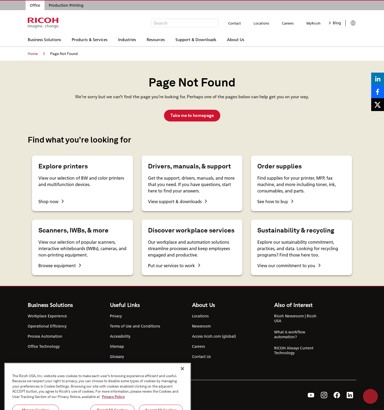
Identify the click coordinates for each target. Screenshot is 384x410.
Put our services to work (174, 265)
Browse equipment (59, 265)
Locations (261, 23)
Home (36, 54)
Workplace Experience (47, 316)
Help (370, 396)
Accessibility (120, 336)
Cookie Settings (123, 366)
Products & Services (89, 39)
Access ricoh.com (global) (214, 336)
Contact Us (201, 356)
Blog (335, 23)
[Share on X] (377, 104)
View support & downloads (177, 201)
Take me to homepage (192, 115)
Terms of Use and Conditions (135, 326)
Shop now (51, 201)
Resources (156, 39)
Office (35, 5)
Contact (234, 23)
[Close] (182, 396)
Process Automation (45, 336)
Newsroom (201, 326)
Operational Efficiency (47, 326)
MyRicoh (313, 23)
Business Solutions (44, 39)
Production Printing (66, 5)
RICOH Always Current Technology (293, 350)
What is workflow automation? (289, 334)
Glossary (117, 356)
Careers (288, 23)
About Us (235, 39)
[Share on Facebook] (377, 91)
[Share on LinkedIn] (377, 79)
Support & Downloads (195, 39)
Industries (127, 39)
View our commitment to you (289, 265)
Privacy (116, 316)
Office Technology (44, 346)
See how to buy (275, 201)
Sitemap (117, 346)
